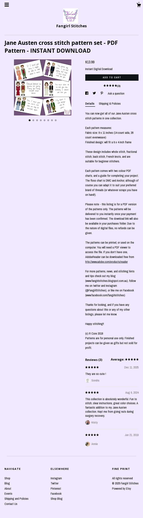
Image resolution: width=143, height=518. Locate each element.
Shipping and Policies (16, 499)
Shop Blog (57, 499)
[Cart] (139, 5)
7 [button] (52, 120)
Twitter (54, 483)
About (7, 488)
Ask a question (116, 93)
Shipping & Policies (110, 103)
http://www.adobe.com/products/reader (106, 262)
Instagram (56, 478)
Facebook (56, 493)
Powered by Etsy (121, 488)
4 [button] (41, 120)
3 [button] (37, 120)
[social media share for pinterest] (102, 93)
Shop (7, 478)
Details (90, 103)
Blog (7, 483)
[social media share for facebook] (87, 93)
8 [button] (56, 120)
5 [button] (44, 120)
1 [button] (30, 120)
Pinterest (56, 488)
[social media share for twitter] (95, 93)
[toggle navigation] (6, 5)
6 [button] (48, 120)
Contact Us (10, 504)
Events (8, 493)
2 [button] (33, 120)
